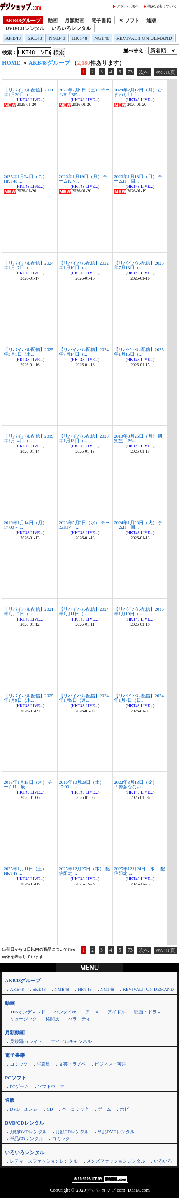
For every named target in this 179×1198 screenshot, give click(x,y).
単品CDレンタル (26, 1138)
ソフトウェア (51, 1086)
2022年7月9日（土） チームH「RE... (84, 92)
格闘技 (52, 1018)
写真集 (43, 1063)
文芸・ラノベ (72, 1063)
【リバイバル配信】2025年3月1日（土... (28, 351)
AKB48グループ (23, 20)
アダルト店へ (127, 6)
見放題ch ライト (26, 1041)
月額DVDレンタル (28, 1131)
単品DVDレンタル (116, 1131)
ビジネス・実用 (110, 1063)
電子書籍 (101, 20)
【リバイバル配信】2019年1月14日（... (28, 438)
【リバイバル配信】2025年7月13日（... (139, 265)
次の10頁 (165, 72)
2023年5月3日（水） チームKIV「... (84, 524)
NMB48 (57, 38)
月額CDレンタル (72, 1131)
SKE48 (35, 38)
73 (130, 72)
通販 (151, 20)
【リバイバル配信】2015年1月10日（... (139, 611)
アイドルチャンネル (71, 1041)
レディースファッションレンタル (44, 1161)
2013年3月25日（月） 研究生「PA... (138, 438)
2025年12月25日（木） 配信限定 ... (84, 871)
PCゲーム (19, 1086)
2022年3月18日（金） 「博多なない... (135, 784)
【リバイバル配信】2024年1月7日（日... (139, 698)
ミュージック (23, 1018)
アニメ (92, 1011)
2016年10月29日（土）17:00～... (81, 784)
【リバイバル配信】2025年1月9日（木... (28, 698)
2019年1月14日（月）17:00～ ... (25, 524)
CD (49, 1109)
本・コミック (75, 1109)
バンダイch (65, 1011)
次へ (144, 72)
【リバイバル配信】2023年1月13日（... (84, 438)
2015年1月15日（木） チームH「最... (28, 784)
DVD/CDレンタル (24, 28)
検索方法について (162, 6)
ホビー (126, 1109)
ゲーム (104, 1109)
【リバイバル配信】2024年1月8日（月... (84, 698)
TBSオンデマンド (27, 1011)
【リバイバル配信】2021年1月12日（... (28, 611)
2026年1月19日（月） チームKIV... (83, 178)
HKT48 (79, 38)
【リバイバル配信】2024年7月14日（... (84, 351)
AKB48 (13, 38)
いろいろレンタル (71, 28)
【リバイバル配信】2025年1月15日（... (139, 351)
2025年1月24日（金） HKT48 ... (25, 178)
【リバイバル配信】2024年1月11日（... (84, 611)
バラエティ (79, 1018)
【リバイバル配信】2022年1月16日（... (84, 265)
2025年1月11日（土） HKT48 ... (25, 871)
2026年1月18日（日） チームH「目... (138, 178)
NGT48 (101, 38)
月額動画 (74, 20)
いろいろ (163, 1161)
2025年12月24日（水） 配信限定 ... (139, 871)
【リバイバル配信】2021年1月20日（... (28, 92)
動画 (53, 20)
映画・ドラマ (147, 1011)
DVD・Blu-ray (24, 1109)
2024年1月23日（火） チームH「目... (138, 524)
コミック (19, 1063)
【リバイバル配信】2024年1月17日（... (28, 265)
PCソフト (128, 20)
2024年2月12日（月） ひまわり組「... (138, 92)
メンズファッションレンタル (115, 1161)
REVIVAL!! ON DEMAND (144, 38)
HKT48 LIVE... (30, 100)
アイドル (116, 1011)
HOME (11, 63)
